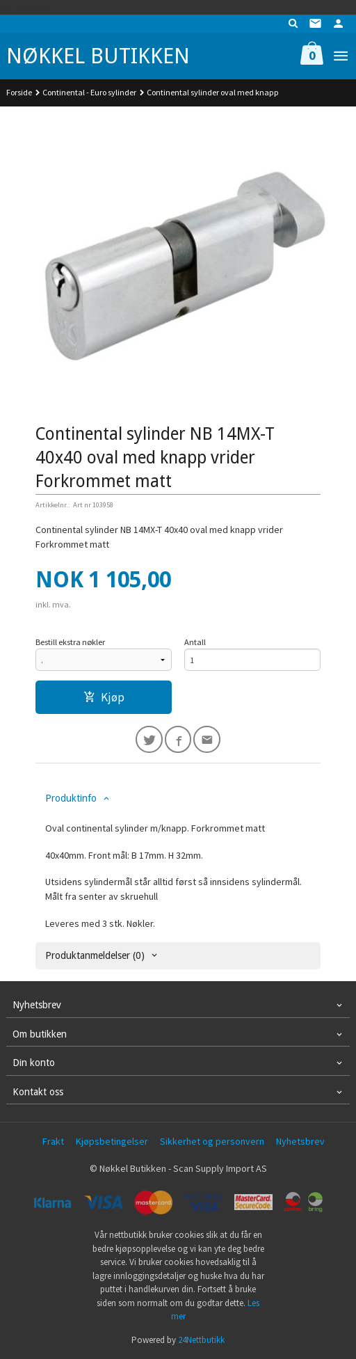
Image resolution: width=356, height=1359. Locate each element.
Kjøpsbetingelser (112, 1141)
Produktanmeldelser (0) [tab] (95, 955)
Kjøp (103, 697)
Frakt (53, 1141)
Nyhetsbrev (300, 1141)
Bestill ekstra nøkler (70, 642)
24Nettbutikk (201, 1340)
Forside (19, 92)
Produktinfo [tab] (71, 798)
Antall (195, 642)
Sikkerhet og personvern (212, 1141)
